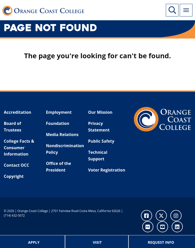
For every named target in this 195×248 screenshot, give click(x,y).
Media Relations (62, 134)
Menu (184, 7)
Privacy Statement (98, 127)
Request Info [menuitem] (161, 242)
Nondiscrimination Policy (64, 149)
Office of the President (58, 167)
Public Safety (101, 141)
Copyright (14, 176)
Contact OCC (16, 165)
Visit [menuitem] (97, 242)
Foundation (57, 123)
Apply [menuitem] (34, 242)
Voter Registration (106, 170)
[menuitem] (34, 241)
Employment (59, 112)
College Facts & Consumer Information (19, 147)
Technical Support (97, 155)
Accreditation (17, 112)
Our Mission (100, 112)
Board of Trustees (12, 127)
